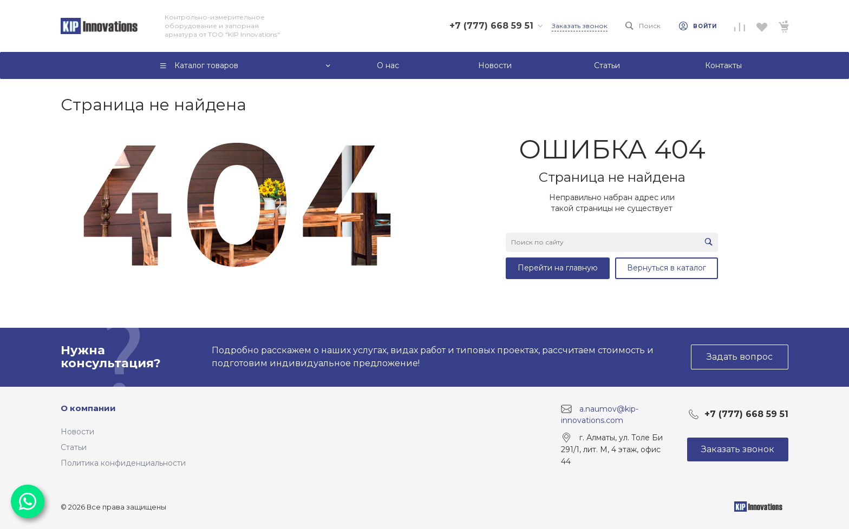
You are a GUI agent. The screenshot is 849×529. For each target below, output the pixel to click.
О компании (88, 408)
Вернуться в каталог (666, 268)
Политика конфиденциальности (123, 463)
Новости (77, 432)
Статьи (74, 447)
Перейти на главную (558, 268)
